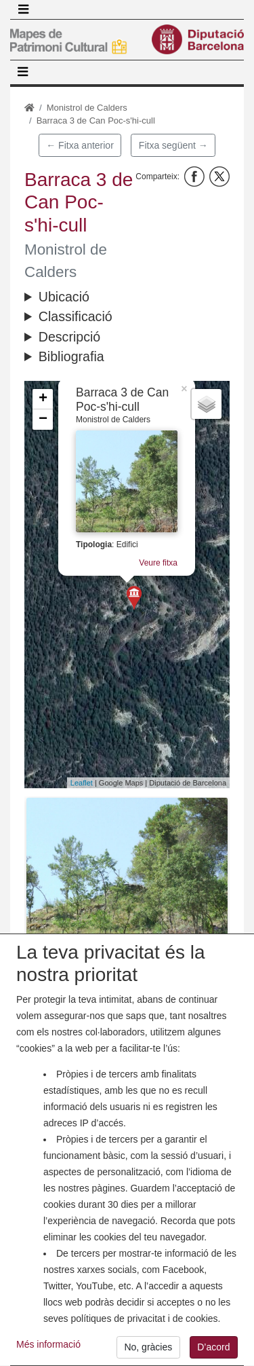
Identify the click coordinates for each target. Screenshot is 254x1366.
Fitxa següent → (173, 145)
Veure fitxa (158, 563)
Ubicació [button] (64, 296)
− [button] (43, 419)
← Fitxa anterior (80, 145)
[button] (127, 873)
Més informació (48, 1349)
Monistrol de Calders (87, 108)
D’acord (213, 1352)
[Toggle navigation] (23, 9)
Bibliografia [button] (71, 356)
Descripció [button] (69, 336)
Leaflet (81, 783)
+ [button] (43, 399)
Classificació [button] (75, 316)
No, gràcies (148, 1352)
